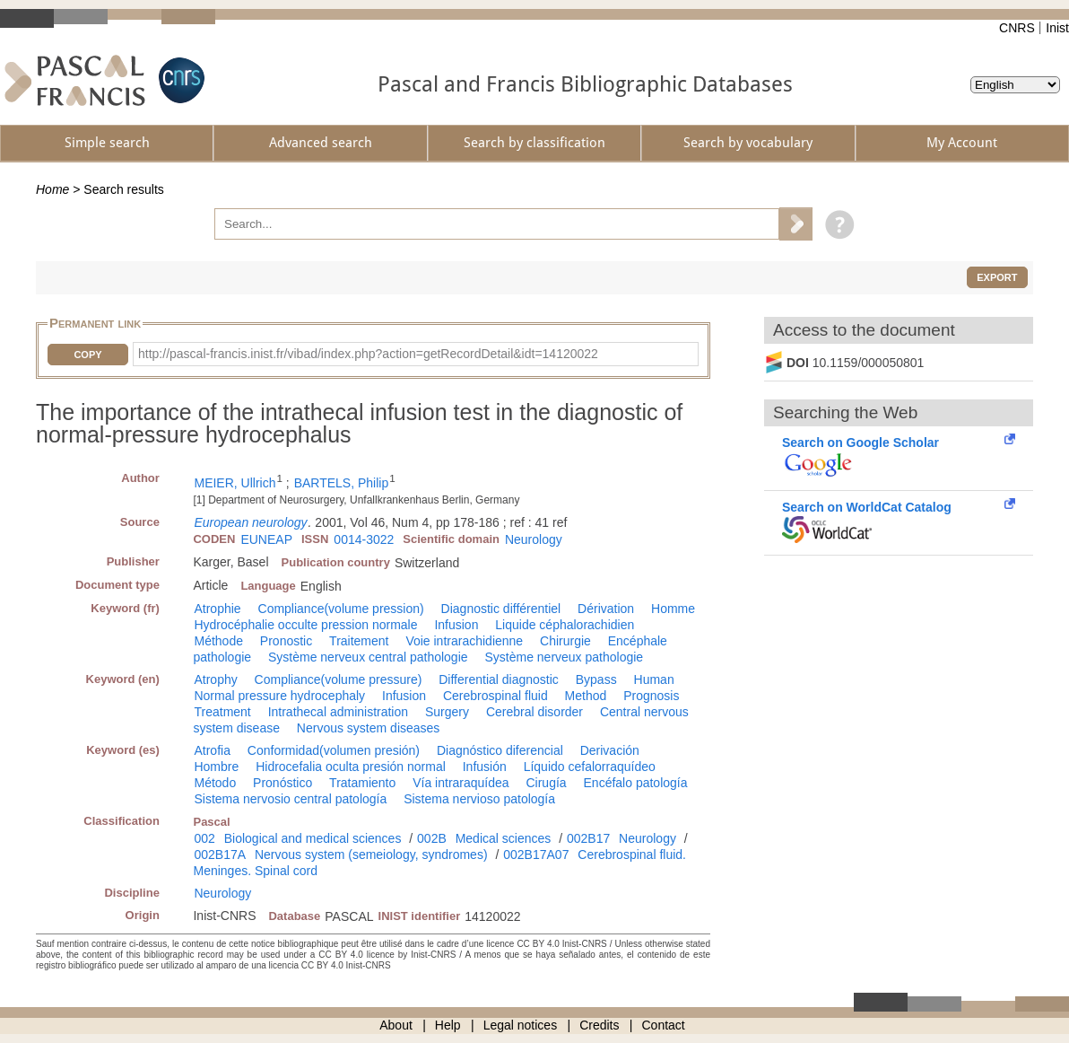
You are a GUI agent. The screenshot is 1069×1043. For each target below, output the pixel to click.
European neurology (250, 522)
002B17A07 (536, 854)
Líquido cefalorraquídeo (590, 766)
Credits (599, 1025)
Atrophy (215, 679)
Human (654, 679)
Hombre (216, 766)
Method (586, 695)
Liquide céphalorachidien (564, 625)
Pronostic (286, 641)
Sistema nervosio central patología (290, 799)
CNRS (1017, 28)
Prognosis (651, 695)
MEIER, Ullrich (234, 483)
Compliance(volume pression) (341, 608)
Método (215, 783)
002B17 (588, 838)
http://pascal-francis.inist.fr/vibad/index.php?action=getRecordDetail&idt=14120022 (368, 353)
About (396, 1025)
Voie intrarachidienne (464, 641)
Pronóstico (282, 783)
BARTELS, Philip (341, 483)
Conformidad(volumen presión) (334, 750)
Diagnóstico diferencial (500, 750)
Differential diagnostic (499, 679)
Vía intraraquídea (460, 783)
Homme (673, 608)
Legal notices (520, 1025)
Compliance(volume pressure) (338, 679)
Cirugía (546, 783)
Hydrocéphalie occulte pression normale (305, 625)
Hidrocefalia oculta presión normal (351, 766)
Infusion (456, 625)
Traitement (358, 641)
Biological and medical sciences (313, 838)
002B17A (220, 854)
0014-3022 (364, 539)
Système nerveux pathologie (563, 657)
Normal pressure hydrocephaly (279, 695)
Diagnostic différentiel (501, 608)
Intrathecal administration (338, 712)
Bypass (596, 679)
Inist (1057, 28)
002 (204, 838)
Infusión (485, 766)
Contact (663, 1025)
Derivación (609, 750)
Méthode (218, 641)
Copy (87, 354)
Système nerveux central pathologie (368, 657)
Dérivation (606, 608)
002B (432, 838)
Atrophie (217, 608)
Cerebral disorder (534, 712)
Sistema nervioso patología (479, 799)
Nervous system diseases (368, 728)
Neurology (533, 539)
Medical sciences (504, 838)
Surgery (447, 712)
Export (997, 277)
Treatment (222, 712)
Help (448, 1025)
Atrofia (212, 750)
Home (52, 189)
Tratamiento (362, 783)
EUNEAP (266, 539)
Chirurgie (565, 641)
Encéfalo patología (636, 783)
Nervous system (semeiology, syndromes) (371, 854)
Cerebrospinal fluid (495, 695)
